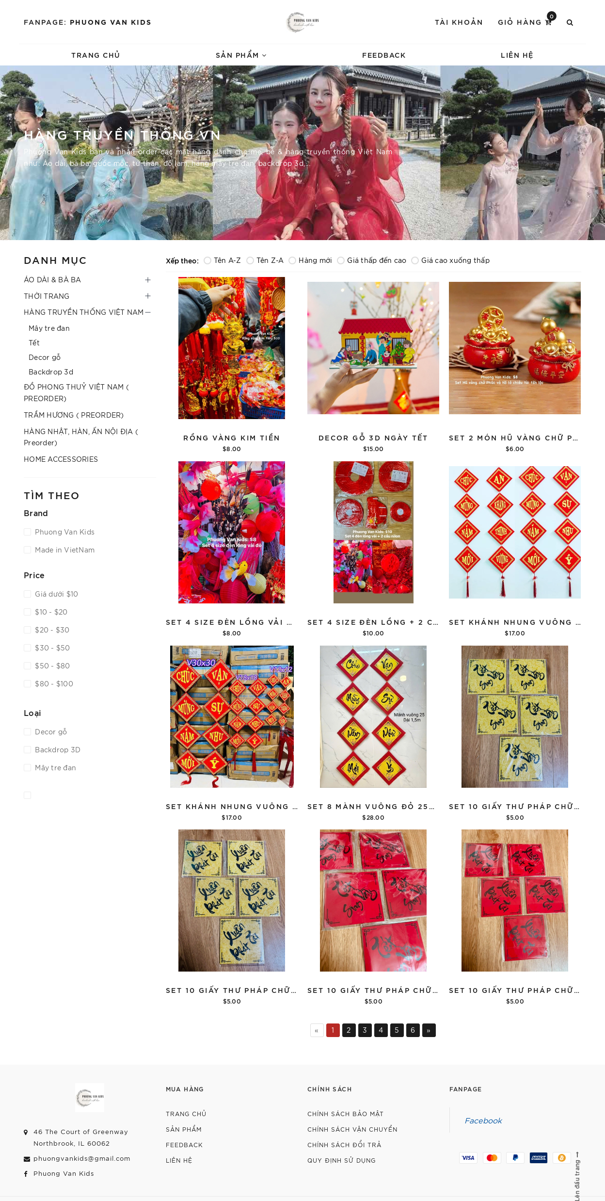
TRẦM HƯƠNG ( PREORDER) (74, 414)
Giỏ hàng (527, 21)
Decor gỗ (45, 357)
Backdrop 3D (56, 749)
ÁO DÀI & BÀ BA (52, 279)
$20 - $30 (51, 629)
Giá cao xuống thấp (450, 260)
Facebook (483, 1120)
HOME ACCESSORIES (61, 458)
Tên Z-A (265, 260)
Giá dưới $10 (55, 593)
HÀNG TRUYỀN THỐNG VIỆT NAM (84, 312)
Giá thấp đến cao (371, 260)
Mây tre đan (49, 328)
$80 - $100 (53, 683)
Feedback (384, 54)
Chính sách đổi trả (344, 1144)
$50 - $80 (51, 665)
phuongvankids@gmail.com (81, 1158)
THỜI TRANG (47, 296)
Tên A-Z (222, 260)
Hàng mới (310, 260)
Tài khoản (459, 21)
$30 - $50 (51, 647)
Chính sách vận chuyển (352, 1129)
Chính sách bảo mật (345, 1113)
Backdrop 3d (51, 371)
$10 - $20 (50, 611)
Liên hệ (517, 54)
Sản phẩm (241, 54)
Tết (34, 342)
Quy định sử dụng (341, 1160)
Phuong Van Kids (111, 21)
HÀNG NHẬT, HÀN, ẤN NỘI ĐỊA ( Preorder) (81, 437)
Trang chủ (96, 54)
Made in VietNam (64, 549)
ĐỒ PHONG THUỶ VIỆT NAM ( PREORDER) (76, 392)
